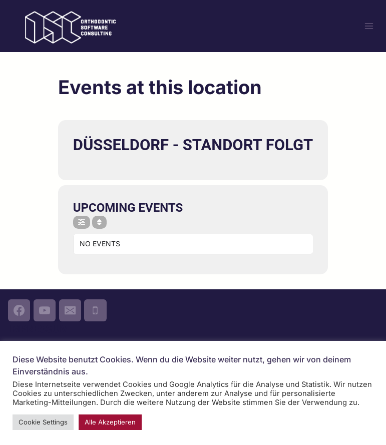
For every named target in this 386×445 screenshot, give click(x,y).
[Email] (70, 310)
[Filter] (81, 222)
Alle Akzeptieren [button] (110, 422)
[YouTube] (45, 310)
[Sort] (99, 222)
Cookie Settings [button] (43, 422)
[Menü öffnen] (368, 26)
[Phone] (95, 310)
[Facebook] (19, 310)
